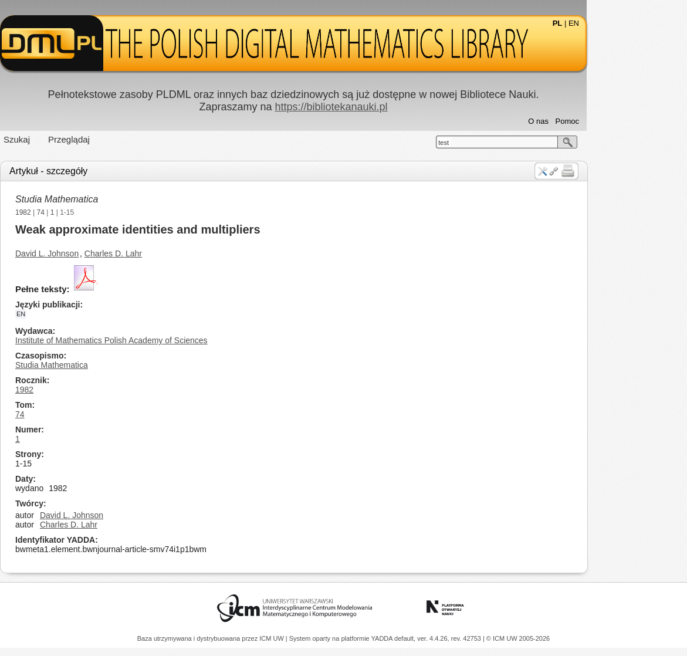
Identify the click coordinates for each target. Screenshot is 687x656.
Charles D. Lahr (163, 253)
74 (90, 212)
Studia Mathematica (107, 199)
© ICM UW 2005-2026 (518, 638)
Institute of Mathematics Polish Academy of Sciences (162, 340)
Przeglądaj (119, 139)
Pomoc (617, 121)
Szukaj (67, 139)
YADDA (383, 638)
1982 (74, 212)
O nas (588, 121)
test (494, 142)
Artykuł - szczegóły (99, 171)
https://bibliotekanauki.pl (381, 107)
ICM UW (272, 638)
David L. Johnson (97, 253)
